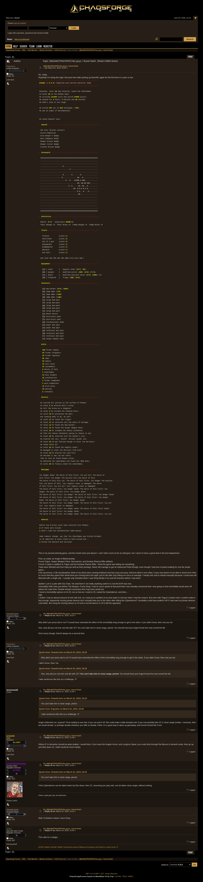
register (23, 23)
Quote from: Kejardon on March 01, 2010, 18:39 (61, 709)
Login (39, 47)
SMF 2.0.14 (90, 874)
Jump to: (165, 865)
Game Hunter (72, 50)
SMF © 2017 (99, 874)
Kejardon (11, 66)
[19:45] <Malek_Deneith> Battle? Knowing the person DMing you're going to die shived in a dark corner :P (78, 847)
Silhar (9, 829)
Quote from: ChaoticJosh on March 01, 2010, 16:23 (63, 652)
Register (48, 47)
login (15, 23)
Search (23, 47)
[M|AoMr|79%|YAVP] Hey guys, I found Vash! (61, 66)
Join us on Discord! (21, 39)
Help (15, 47)
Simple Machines (111, 874)
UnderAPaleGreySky (16, 764)
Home (8, 47)
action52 (11, 736)
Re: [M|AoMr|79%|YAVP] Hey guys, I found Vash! (62, 614)
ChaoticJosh (13, 614)
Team (31, 47)
